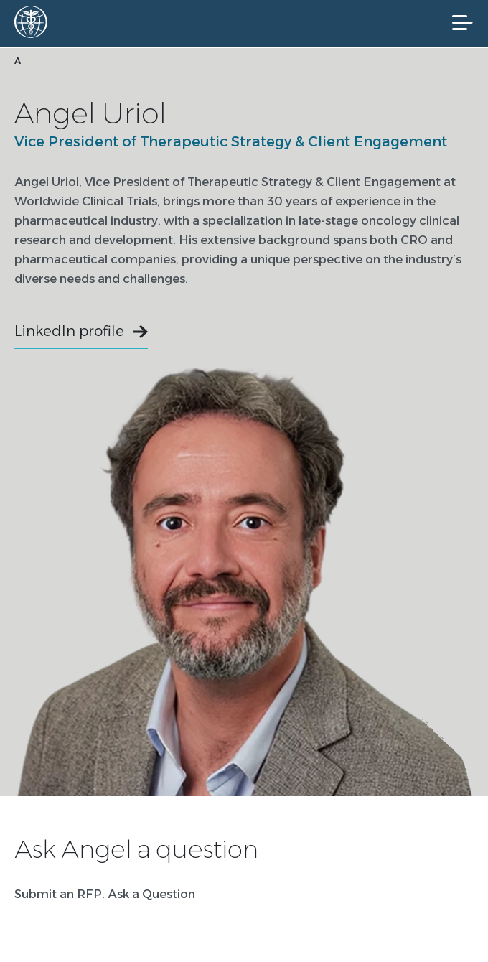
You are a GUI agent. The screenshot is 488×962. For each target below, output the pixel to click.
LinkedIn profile (69, 331)
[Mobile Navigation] (462, 22)
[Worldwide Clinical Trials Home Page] (35, 22)
